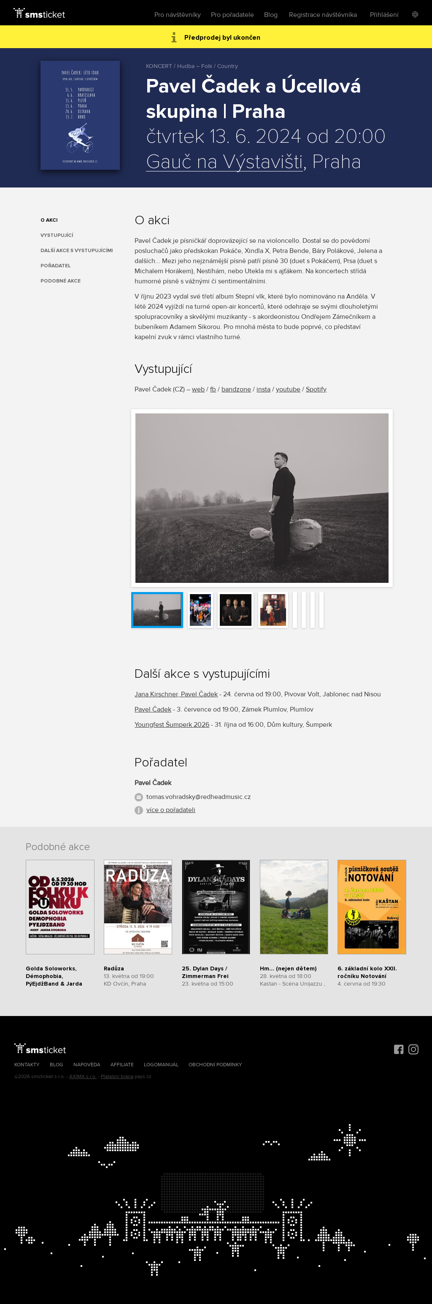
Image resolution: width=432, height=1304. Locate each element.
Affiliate (122, 1065)
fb (213, 389)
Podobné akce (60, 281)
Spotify (316, 389)
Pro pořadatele (232, 15)
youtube (288, 389)
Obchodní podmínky (215, 1065)
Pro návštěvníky (177, 15)
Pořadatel (55, 266)
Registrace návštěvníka (323, 15)
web (198, 389)
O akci (48, 220)
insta (263, 389)
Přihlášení (384, 15)
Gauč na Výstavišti (224, 162)
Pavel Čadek (153, 709)
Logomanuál (161, 1065)
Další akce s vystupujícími (76, 250)
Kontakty (27, 1065)
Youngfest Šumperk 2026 (172, 724)
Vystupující (56, 235)
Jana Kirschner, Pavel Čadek (176, 694)
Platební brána (117, 1076)
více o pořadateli (170, 810)
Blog (271, 15)
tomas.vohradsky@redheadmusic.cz (198, 797)
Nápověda (86, 1065)
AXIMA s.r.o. (83, 1076)
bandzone (236, 389)
